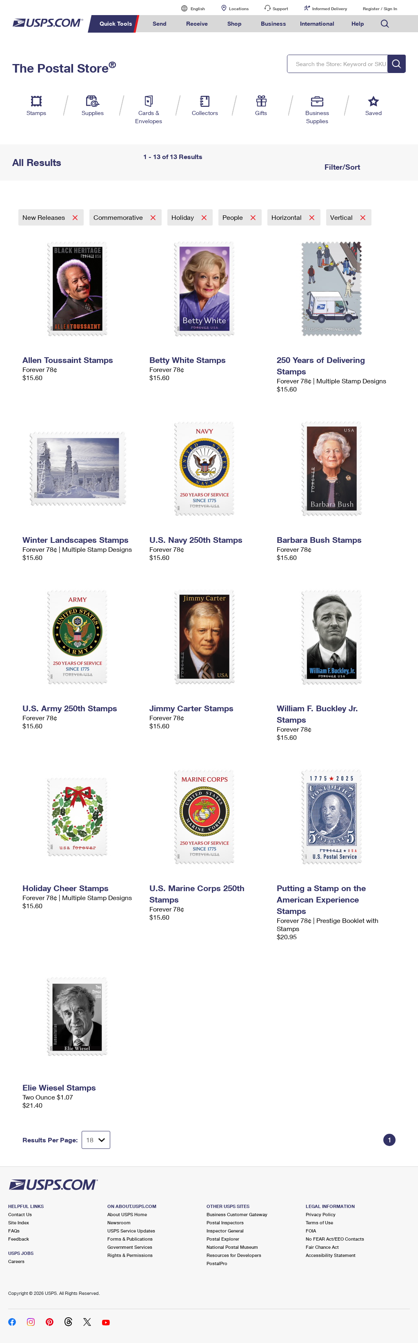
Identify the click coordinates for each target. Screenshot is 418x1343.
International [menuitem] (317, 23)
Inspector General (225, 1230)
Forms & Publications (130, 1238)
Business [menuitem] (273, 23)
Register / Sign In (380, 8)
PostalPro (217, 1263)
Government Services (129, 1247)
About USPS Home (127, 1214)
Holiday (183, 217)
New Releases (44, 217)
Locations (239, 8)
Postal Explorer (223, 1238)
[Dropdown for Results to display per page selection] (96, 1140)
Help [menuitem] (357, 23)
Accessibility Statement (331, 1255)
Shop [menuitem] (234, 23)
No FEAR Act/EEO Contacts (335, 1238)
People (233, 217)
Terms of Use (319, 1222)
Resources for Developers (234, 1255)
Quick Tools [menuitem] (116, 23)
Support (280, 8)
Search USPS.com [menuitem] (385, 24)
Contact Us (20, 1214)
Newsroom (119, 1222)
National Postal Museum (232, 1247)
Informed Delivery (329, 8)
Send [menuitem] (160, 23)
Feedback (18, 1238)
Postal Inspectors (225, 1222)
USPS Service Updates (131, 1230)
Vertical (342, 217)
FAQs (14, 1230)
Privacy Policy (321, 1214)
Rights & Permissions (130, 1255)
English (189, 8)
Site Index (18, 1222)
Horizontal (287, 217)
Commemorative (119, 217)
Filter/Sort (341, 166)
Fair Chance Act (322, 1247)
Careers (16, 1261)
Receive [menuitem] (197, 23)
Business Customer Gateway (237, 1214)
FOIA (311, 1230)
